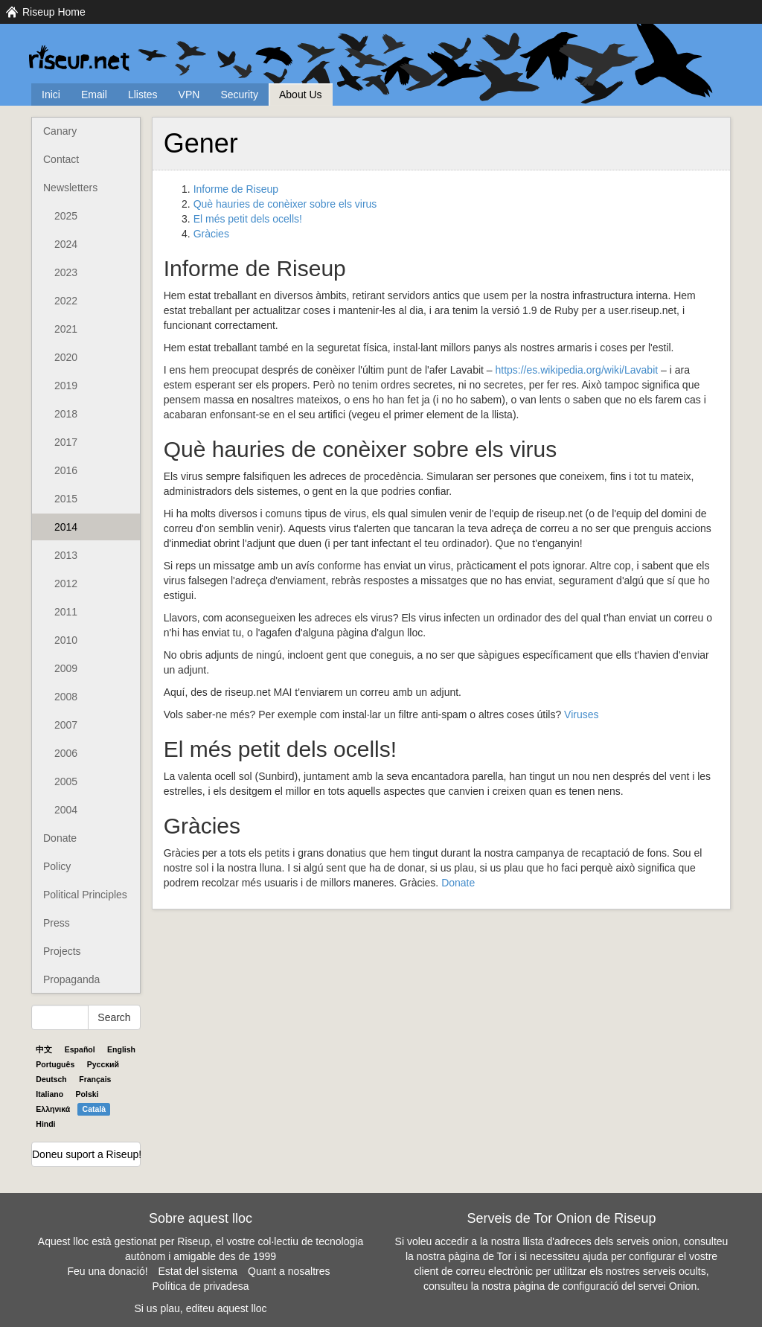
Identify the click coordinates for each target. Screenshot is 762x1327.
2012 (65, 583)
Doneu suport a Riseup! (86, 1154)
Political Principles (85, 895)
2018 (65, 414)
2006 (65, 753)
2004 (65, 810)
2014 (65, 527)
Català (94, 1108)
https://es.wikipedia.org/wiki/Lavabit (576, 370)
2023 (65, 272)
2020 (65, 357)
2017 (65, 442)
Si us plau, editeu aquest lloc (200, 1308)
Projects (62, 951)
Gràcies (211, 234)
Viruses (581, 714)
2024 (65, 244)
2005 (65, 781)
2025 (65, 216)
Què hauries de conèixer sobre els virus (285, 204)
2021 (65, 329)
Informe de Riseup (235, 189)
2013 (65, 555)
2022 (65, 301)
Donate (60, 838)
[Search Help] (60, 1017)
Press (56, 923)
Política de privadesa (201, 1286)
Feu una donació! (107, 1271)
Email (94, 94)
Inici (51, 94)
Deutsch (51, 1079)
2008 (65, 697)
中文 (44, 1049)
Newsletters (70, 188)
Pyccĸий (103, 1064)
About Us (300, 94)
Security (239, 94)
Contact (61, 159)
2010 (65, 640)
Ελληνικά (53, 1108)
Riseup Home (54, 12)
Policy (57, 866)
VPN (189, 94)
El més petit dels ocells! (247, 219)
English (121, 1049)
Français (95, 1079)
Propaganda (71, 979)
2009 (65, 668)
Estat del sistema (198, 1271)
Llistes (143, 94)
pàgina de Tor (479, 1256)
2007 (65, 725)
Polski (87, 1094)
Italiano (49, 1094)
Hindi (45, 1123)
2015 (65, 499)
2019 (65, 385)
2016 (65, 470)
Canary (60, 131)
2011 (65, 612)
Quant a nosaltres (289, 1271)
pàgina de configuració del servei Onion (605, 1286)
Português (55, 1064)
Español (80, 1049)
